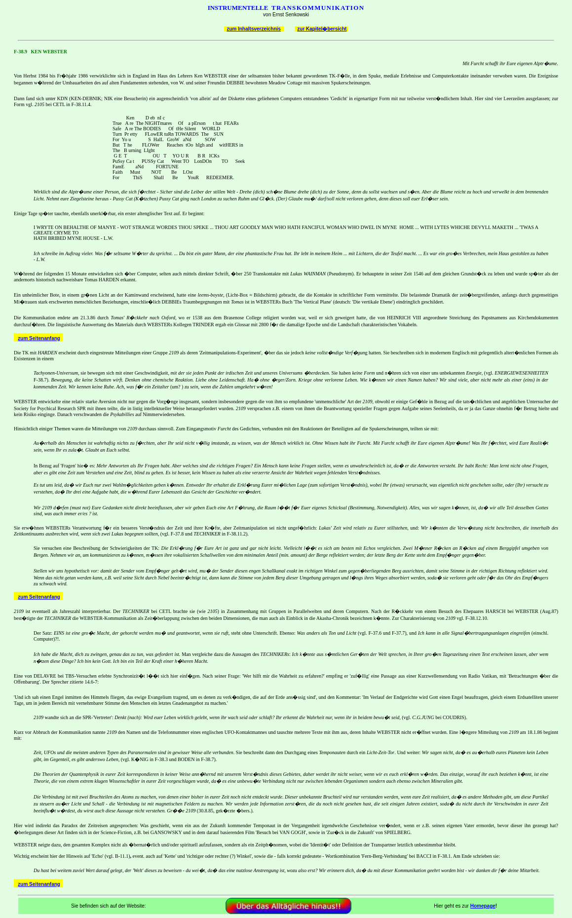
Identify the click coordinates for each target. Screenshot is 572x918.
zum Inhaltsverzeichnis (253, 29)
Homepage (483, 906)
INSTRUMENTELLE (238, 7)
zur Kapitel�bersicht (321, 29)
